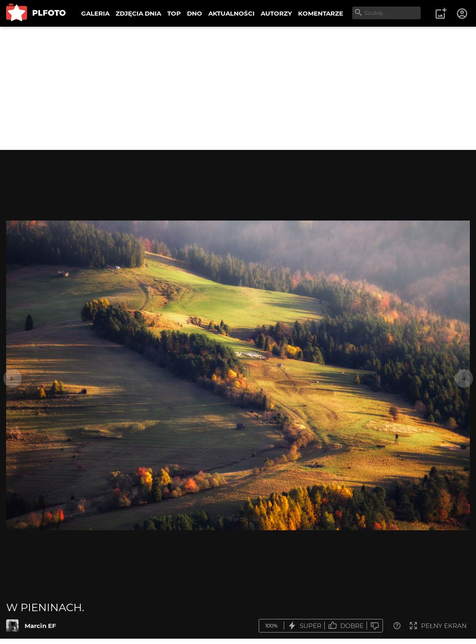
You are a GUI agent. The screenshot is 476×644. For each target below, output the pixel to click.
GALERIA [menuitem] (95, 13)
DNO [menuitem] (194, 13)
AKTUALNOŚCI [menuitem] (231, 13)
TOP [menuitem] (174, 13)
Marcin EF (40, 626)
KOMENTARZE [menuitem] (320, 13)
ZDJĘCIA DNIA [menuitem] (138, 13)
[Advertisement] (238, 88)
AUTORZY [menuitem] (276, 13)
